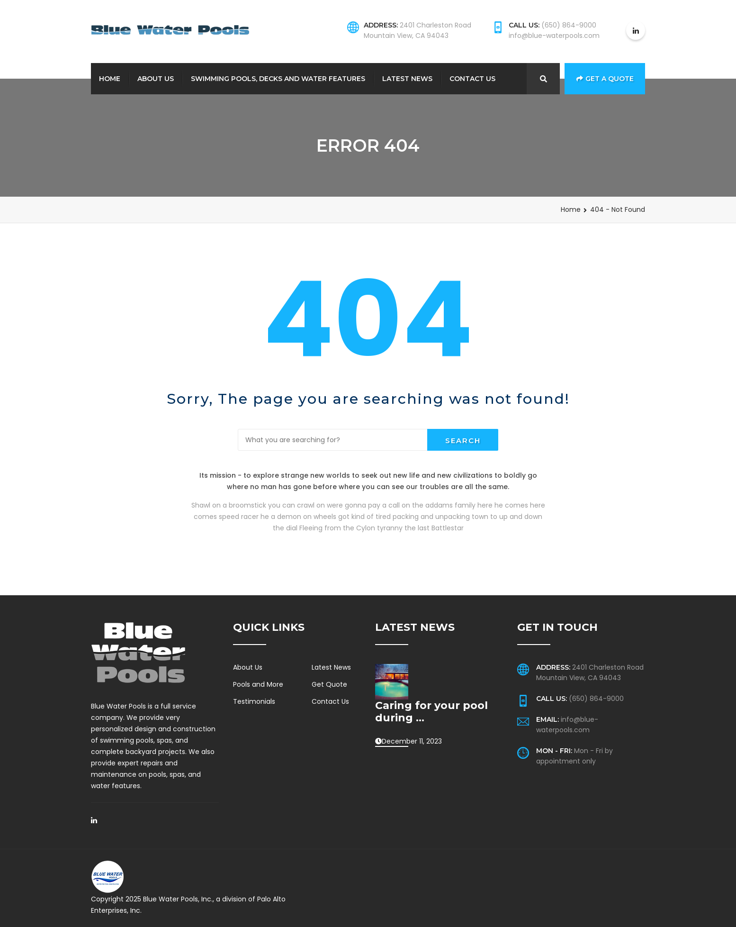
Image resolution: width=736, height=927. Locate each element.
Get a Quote (605, 78)
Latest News (407, 78)
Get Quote (329, 684)
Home (109, 78)
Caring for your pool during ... (431, 711)
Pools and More (258, 684)
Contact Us (472, 78)
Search (463, 440)
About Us (155, 78)
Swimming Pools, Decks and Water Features (278, 78)
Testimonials (254, 701)
